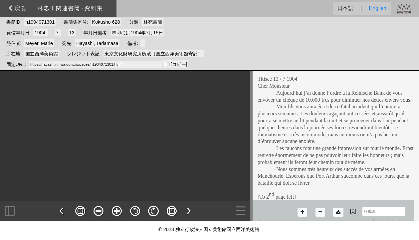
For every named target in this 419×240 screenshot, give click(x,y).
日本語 (345, 8)
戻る (17, 8)
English (377, 8)
